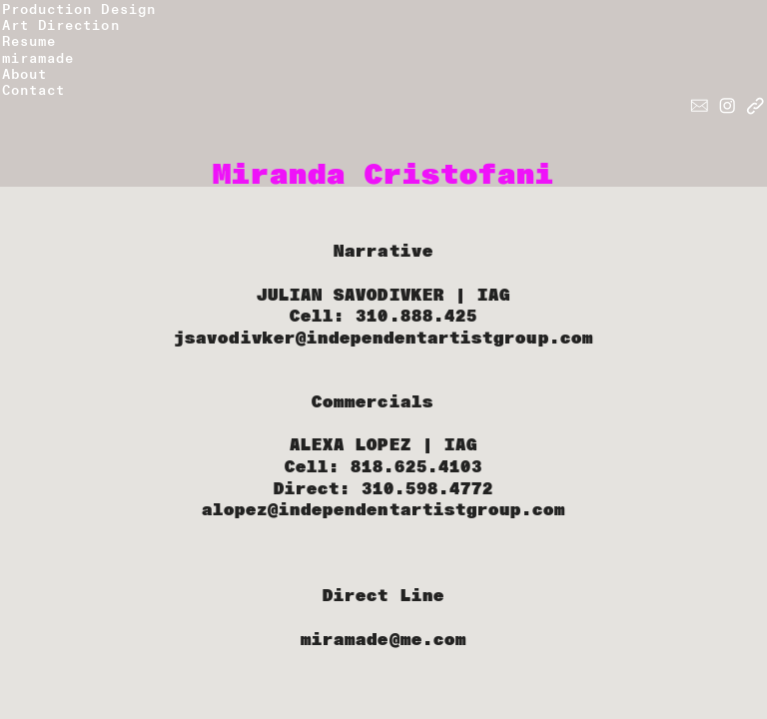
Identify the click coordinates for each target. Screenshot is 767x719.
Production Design (79, 9)
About (24, 74)
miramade (38, 58)
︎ (727, 106)
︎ (755, 106)
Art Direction (60, 25)
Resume (29, 41)
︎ (699, 106)
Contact (38, 90)
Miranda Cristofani (384, 175)
